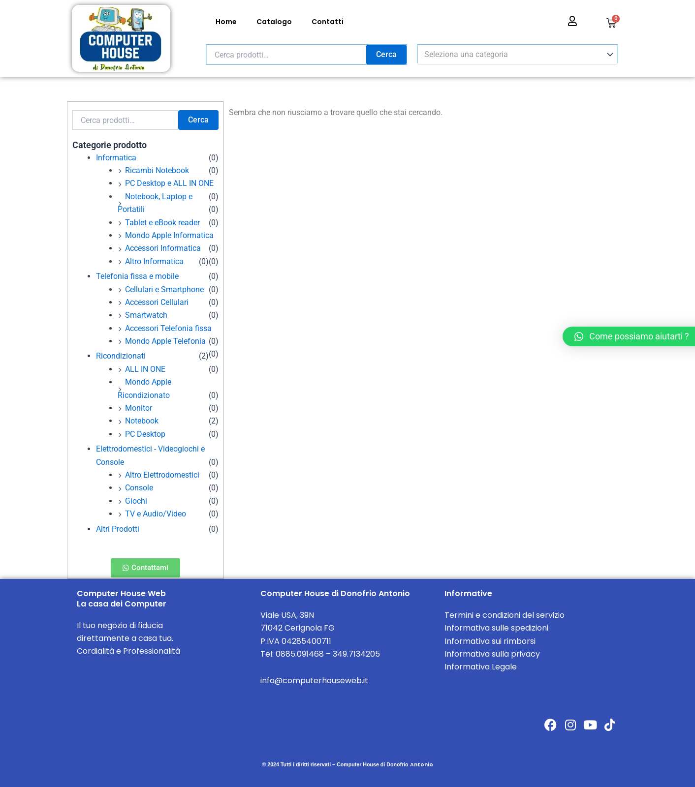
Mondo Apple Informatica (169, 235)
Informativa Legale (480, 666)
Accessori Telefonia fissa (168, 328)
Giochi (136, 501)
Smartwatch (146, 315)
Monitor (138, 408)
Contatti (328, 22)
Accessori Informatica (163, 248)
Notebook (141, 420)
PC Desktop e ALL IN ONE (169, 183)
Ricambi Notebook (157, 170)
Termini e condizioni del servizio (504, 615)
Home (226, 22)
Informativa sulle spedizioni (496, 628)
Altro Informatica (154, 261)
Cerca (386, 54)
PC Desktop (145, 434)
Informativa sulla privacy (492, 654)
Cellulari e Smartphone (164, 289)
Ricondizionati (121, 356)
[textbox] (512, 54)
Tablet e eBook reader (162, 222)
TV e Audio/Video (155, 513)
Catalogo (274, 22)
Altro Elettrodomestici (162, 475)
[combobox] (517, 54)
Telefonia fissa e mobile (137, 276)
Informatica (116, 157)
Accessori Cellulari (157, 302)
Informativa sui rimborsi (490, 641)
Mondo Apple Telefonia (165, 341)
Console (139, 487)
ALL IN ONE (145, 369)
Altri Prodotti (117, 529)
